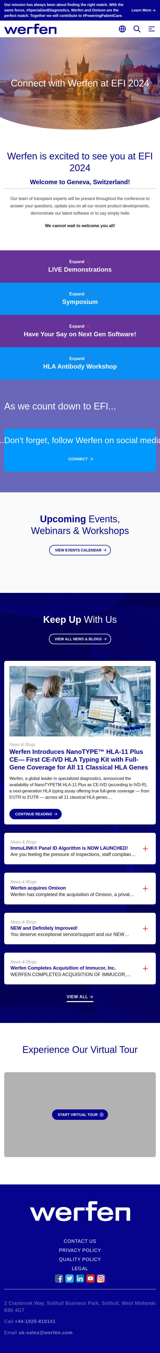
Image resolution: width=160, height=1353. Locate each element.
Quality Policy (80, 1259)
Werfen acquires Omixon (38, 888)
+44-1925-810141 (35, 1321)
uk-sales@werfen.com (46, 1332)
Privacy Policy (80, 1250)
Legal (80, 1268)
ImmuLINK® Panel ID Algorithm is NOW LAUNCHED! (69, 848)
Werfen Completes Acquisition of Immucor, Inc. (63, 968)
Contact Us (80, 1241)
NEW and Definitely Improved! (44, 928)
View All (77, 997)
